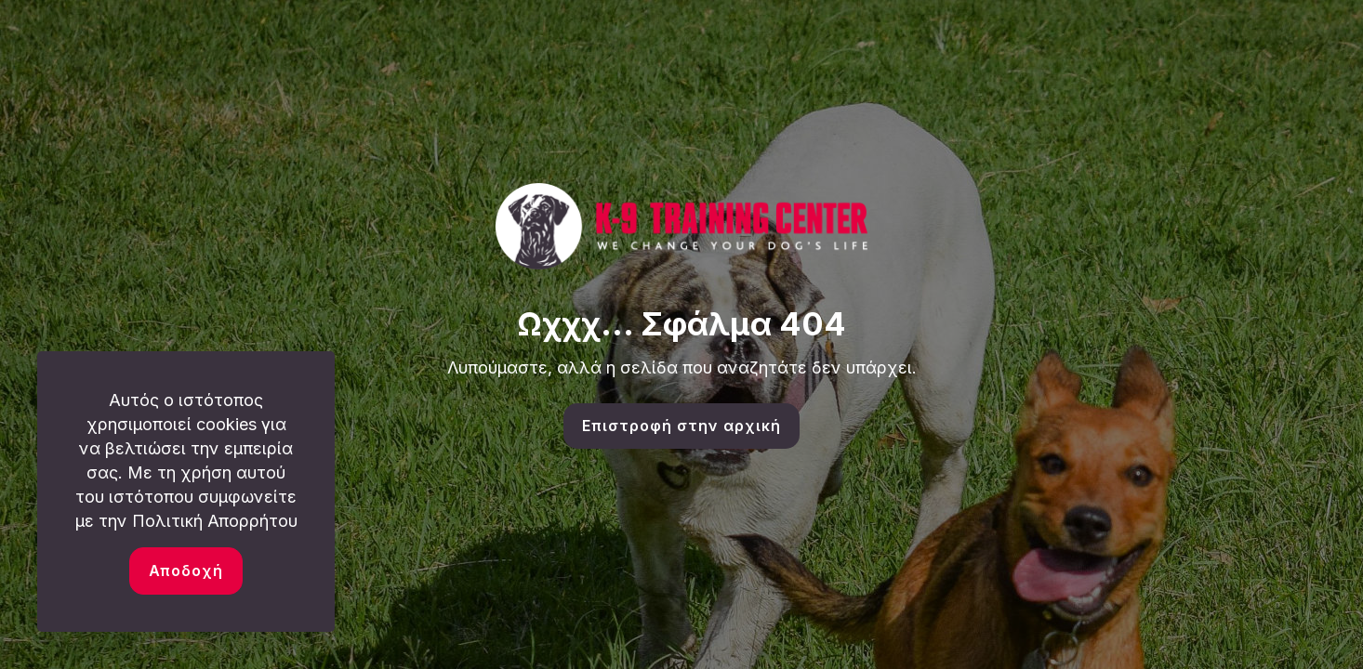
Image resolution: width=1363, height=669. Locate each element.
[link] (681, 226)
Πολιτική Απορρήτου (215, 521)
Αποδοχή (186, 570)
